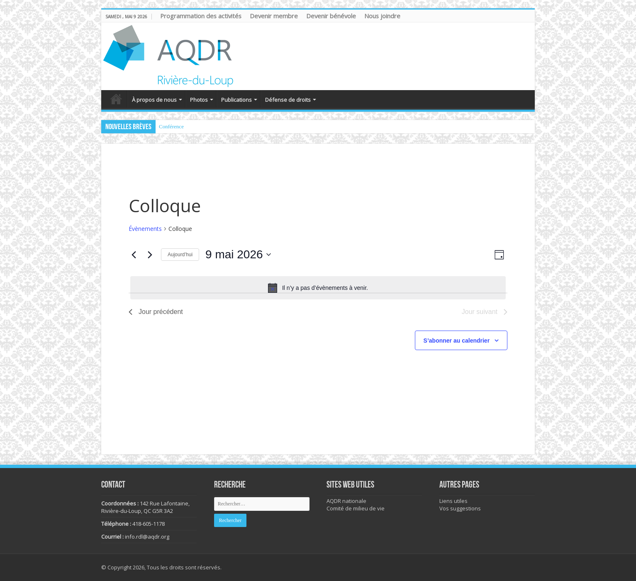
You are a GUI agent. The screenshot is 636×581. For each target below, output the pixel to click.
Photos (199, 99)
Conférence (171, 126)
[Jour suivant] (150, 255)
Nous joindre (382, 16)
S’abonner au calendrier (457, 340)
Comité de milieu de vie (356, 508)
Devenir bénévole (331, 16)
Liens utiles (453, 501)
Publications (236, 99)
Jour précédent (156, 311)
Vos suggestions (460, 508)
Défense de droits (288, 99)
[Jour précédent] (134, 255)
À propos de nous (154, 99)
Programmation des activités (200, 16)
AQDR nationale (346, 501)
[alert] (318, 287)
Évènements (145, 229)
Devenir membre (274, 16)
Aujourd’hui (180, 254)
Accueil (116, 99)
